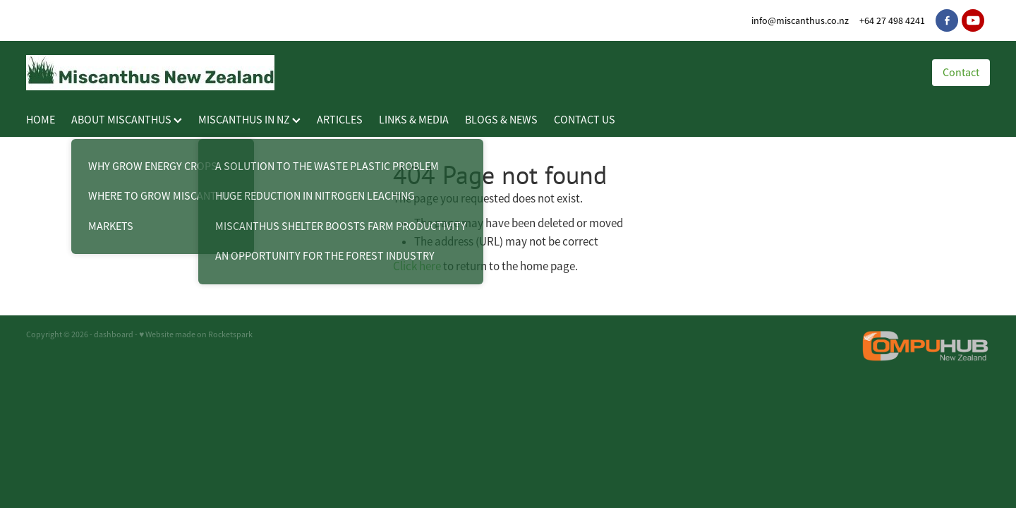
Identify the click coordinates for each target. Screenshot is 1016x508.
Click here (417, 266)
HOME (40, 120)
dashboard (113, 334)
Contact (961, 73)
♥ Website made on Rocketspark (196, 334)
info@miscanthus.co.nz (800, 20)
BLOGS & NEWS (501, 120)
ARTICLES (340, 120)
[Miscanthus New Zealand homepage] (465, 72)
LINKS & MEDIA (414, 120)
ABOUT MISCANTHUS (126, 120)
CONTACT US (584, 120)
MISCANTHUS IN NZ (249, 120)
